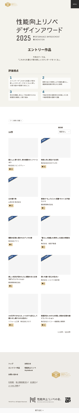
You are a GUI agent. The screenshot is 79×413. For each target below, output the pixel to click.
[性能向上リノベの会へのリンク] (45, 400)
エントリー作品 (14, 368)
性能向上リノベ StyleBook (30, 369)
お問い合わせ (13, 374)
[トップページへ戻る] (11, 4)
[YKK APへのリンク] (68, 400)
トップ (10, 364)
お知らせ (28, 364)
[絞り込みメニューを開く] (39, 410)
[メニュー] (75, 4)
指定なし (62, 132)
